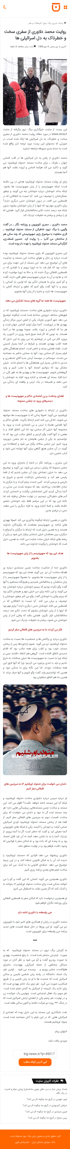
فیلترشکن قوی (22, 1142)
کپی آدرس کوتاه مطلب (35, 1062)
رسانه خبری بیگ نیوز (54, 23)
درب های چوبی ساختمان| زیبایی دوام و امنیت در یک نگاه (35, 1091)
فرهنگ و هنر (34, 23)
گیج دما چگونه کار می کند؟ (39, 1099)
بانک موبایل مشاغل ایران (43, 1142)
